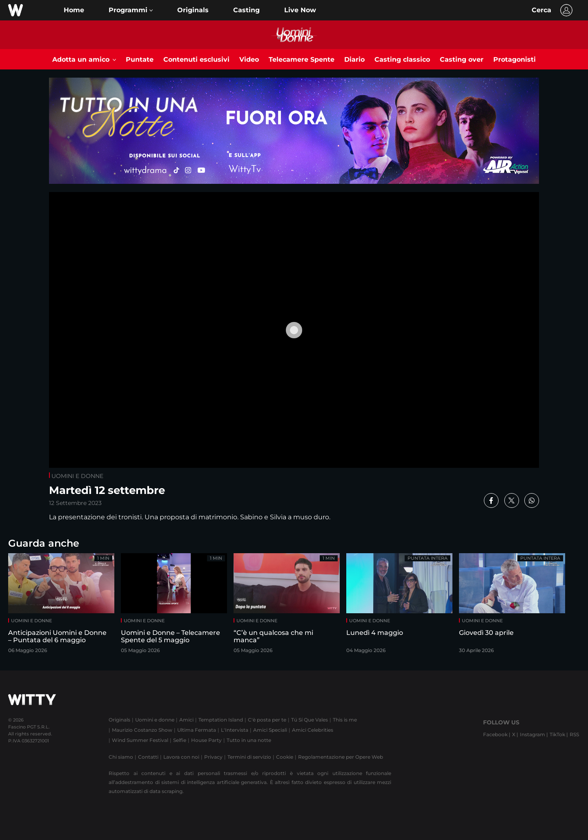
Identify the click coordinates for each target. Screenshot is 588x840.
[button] (131, 10)
